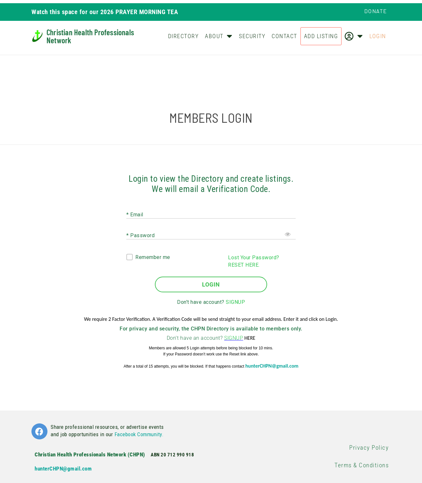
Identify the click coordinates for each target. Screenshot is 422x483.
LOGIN (211, 284)
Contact (284, 36)
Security (252, 36)
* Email (134, 214)
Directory (183, 36)
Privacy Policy (369, 447)
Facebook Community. (139, 434)
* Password (140, 235)
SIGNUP (235, 302)
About (218, 36)
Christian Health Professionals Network (90, 36)
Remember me (152, 257)
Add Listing (321, 36)
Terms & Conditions (361, 465)
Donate (375, 11)
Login (377, 36)
